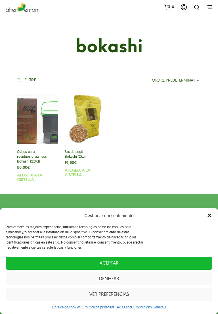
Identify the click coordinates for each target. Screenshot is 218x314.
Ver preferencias (109, 294)
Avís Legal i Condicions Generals (141, 307)
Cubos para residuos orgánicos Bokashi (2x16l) (31, 156)
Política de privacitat (98, 307)
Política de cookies (66, 307)
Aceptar (109, 263)
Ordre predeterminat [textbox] (173, 80)
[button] (209, 215)
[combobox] (162, 81)
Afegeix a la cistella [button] (30, 177)
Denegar (109, 279)
